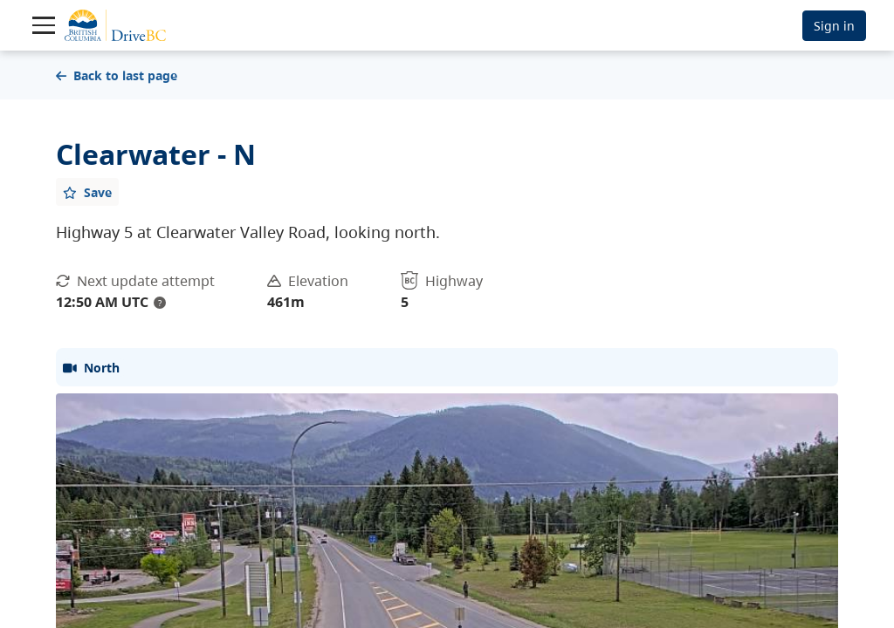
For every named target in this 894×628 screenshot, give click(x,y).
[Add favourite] (87, 192)
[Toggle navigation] (44, 25)
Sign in (834, 25)
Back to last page (116, 75)
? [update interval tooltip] (160, 303)
